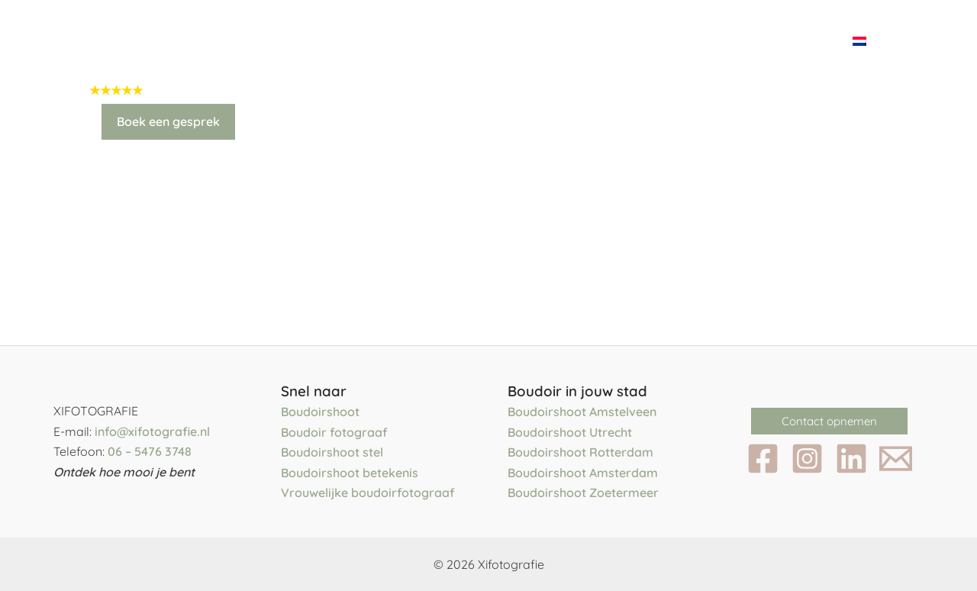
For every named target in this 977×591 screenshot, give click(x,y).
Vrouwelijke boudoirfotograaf (368, 493)
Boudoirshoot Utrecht (570, 432)
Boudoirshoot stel (332, 452)
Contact (794, 40)
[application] (471, 40)
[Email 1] (895, 459)
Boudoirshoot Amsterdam (583, 472)
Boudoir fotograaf (334, 432)
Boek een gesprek (168, 121)
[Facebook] (762, 459)
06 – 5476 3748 (150, 452)
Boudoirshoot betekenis (349, 472)
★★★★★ (116, 90)
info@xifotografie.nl (152, 431)
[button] (829, 422)
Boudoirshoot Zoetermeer (583, 493)
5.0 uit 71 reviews (198, 90)
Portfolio (545, 40)
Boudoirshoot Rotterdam (580, 452)
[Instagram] (807, 459)
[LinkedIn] (851, 459)
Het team (309, 40)
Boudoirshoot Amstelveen (582, 412)
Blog (630, 40)
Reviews (705, 40)
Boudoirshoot (320, 412)
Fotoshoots (424, 40)
